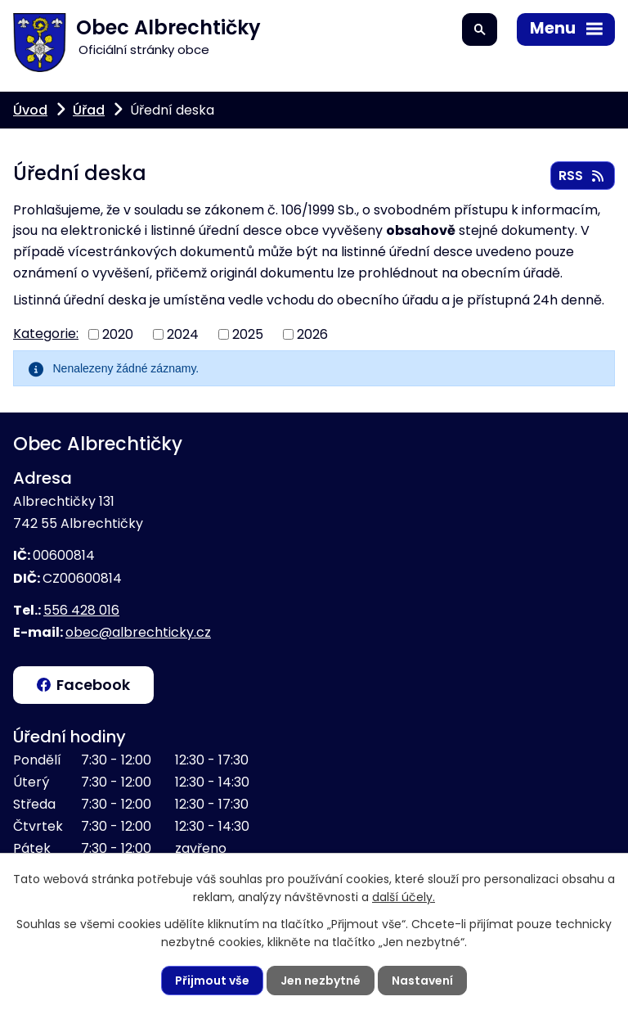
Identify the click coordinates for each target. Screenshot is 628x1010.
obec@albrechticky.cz (138, 632)
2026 (312, 333)
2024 (183, 333)
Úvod (30, 110)
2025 (247, 333)
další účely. (403, 897)
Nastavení (422, 980)
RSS (582, 175)
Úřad (89, 110)
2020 (117, 333)
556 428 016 (81, 610)
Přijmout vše (212, 980)
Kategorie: (45, 333)
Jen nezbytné (320, 980)
